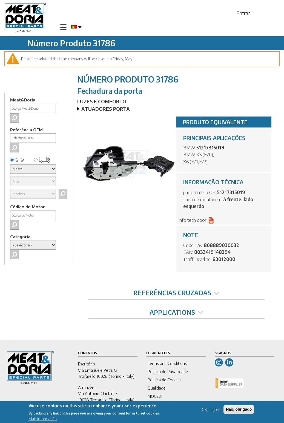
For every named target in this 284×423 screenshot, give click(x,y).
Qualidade (156, 387)
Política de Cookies (165, 379)
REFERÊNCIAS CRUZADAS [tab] (176, 293)
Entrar (243, 13)
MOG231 (155, 396)
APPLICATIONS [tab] (176, 312)
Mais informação (42, 419)
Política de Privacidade (168, 371)
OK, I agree (211, 410)
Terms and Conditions (167, 363)
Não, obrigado (239, 410)
